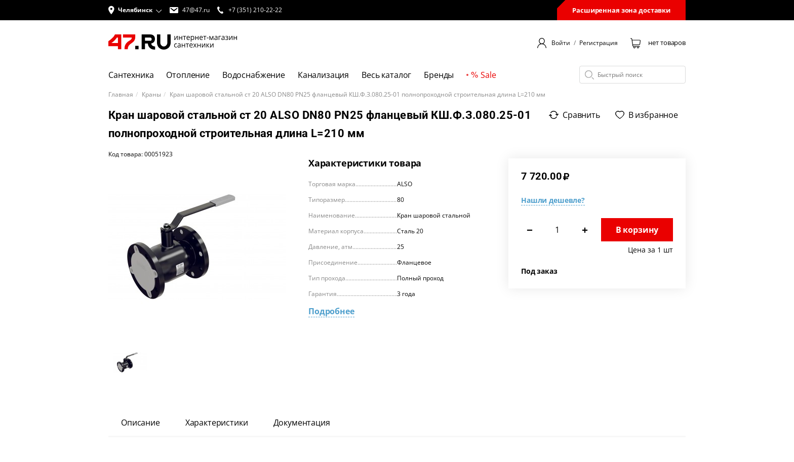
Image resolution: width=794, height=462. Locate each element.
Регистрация (598, 43)
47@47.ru (190, 10)
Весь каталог (386, 74)
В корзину (637, 229)
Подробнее (331, 311)
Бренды (439, 74)
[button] (135, 10)
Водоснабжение (253, 74)
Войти (560, 43)
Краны (151, 94)
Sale (483, 74)
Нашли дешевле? (553, 200)
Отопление (188, 74)
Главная (120, 94)
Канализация (323, 74)
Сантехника (130, 74)
